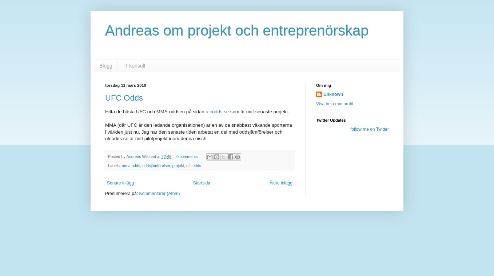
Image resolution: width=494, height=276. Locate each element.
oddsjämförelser (156, 165)
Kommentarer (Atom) (159, 193)
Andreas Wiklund (141, 156)
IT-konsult (134, 66)
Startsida (201, 183)
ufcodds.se (217, 111)
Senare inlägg (120, 183)
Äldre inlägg (281, 183)
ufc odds (193, 165)
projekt (178, 165)
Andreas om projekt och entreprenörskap (237, 30)
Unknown (333, 94)
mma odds (131, 165)
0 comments (187, 156)
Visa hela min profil (334, 103)
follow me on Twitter (369, 129)
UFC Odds (124, 97)
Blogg (105, 66)
